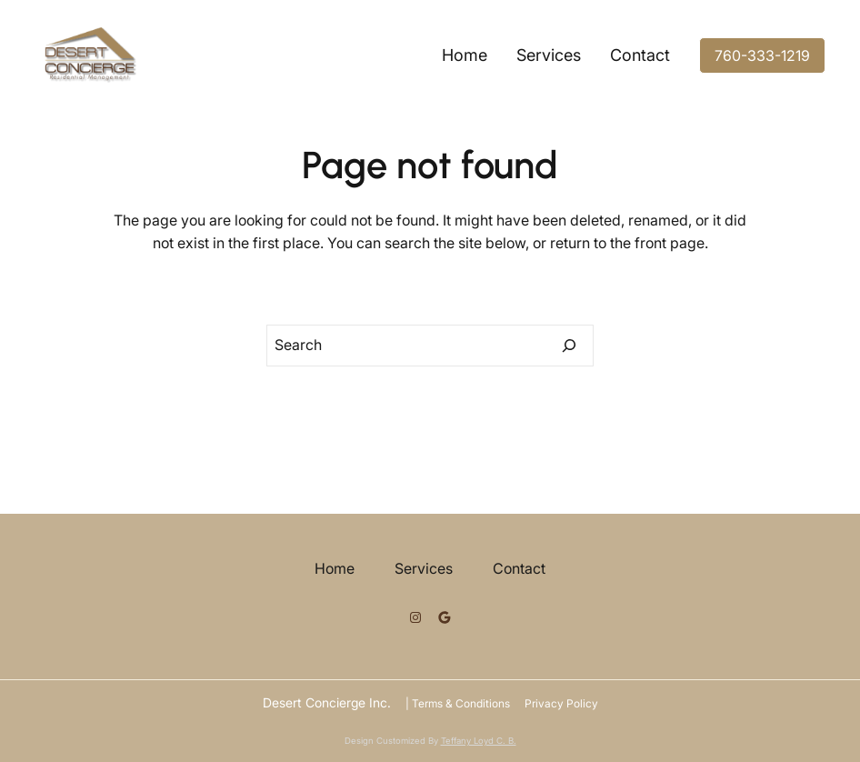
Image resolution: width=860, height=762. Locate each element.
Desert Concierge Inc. (327, 702)
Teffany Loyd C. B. (478, 741)
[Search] (569, 345)
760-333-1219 (762, 55)
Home (464, 55)
